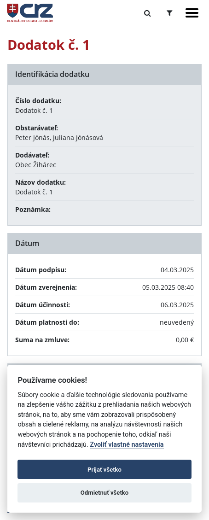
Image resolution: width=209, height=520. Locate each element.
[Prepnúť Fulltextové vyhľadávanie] (147, 13)
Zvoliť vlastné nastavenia (126, 445)
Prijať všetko (104, 469)
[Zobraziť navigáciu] (192, 13)
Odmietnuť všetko (104, 492)
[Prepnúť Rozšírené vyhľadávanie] (170, 13)
